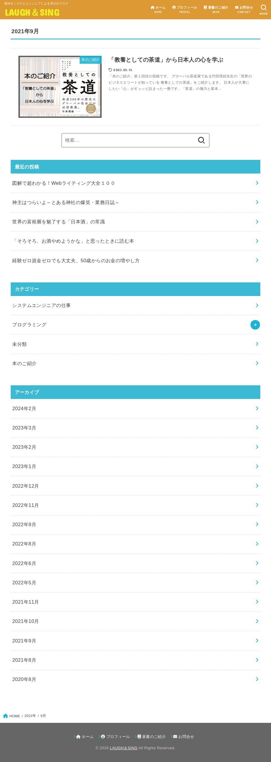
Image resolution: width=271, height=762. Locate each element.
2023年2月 (24, 447)
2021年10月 (25, 621)
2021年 (30, 716)
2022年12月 (25, 486)
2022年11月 (25, 505)
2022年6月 (24, 563)
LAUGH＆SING (31, 12)
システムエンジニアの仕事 (41, 305)
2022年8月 (24, 543)
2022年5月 (24, 582)
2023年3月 (24, 427)
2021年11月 (25, 601)
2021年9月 (24, 640)
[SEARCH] (263, 10)
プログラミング (29, 324)
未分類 (19, 344)
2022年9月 (24, 524)
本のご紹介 (24, 363)
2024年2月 (24, 408)
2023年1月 (24, 466)
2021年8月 (24, 660)
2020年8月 (24, 679)
